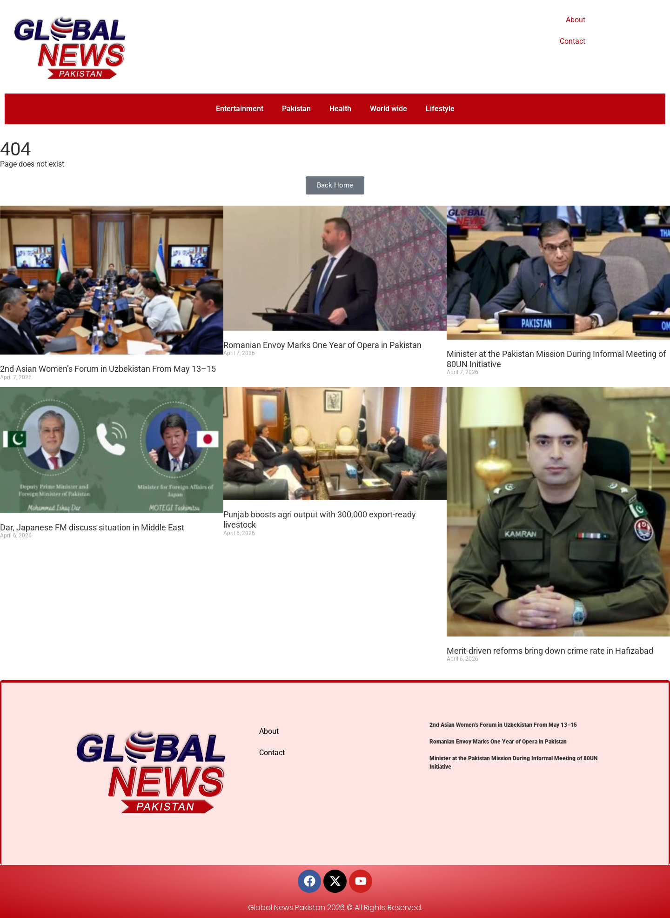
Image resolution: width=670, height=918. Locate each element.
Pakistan (296, 108)
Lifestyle (440, 108)
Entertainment (239, 108)
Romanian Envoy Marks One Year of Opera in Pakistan (322, 345)
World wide (388, 108)
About (575, 19)
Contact (572, 41)
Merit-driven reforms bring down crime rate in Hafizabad (550, 651)
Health (340, 108)
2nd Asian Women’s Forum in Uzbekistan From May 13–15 (108, 369)
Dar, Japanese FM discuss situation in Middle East (92, 527)
